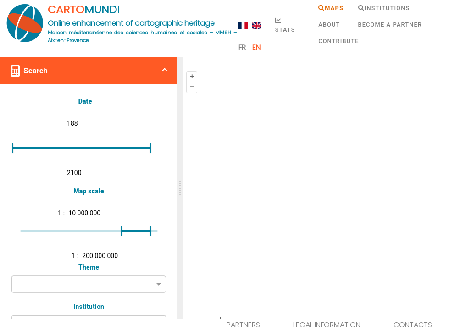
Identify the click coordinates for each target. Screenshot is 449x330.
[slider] (180, 188)
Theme (88, 267)
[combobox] (89, 283)
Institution (88, 306)
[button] (88, 70)
